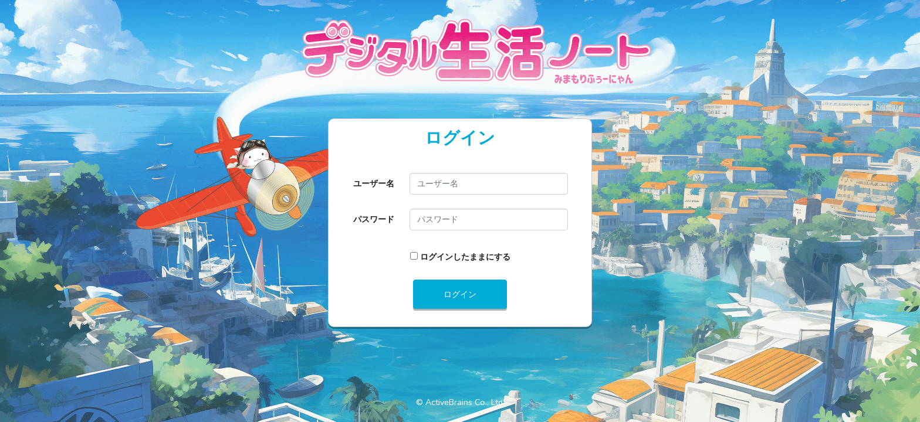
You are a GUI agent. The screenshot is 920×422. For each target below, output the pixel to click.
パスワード (373, 219)
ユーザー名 (373, 183)
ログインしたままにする (465, 257)
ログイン (460, 294)
